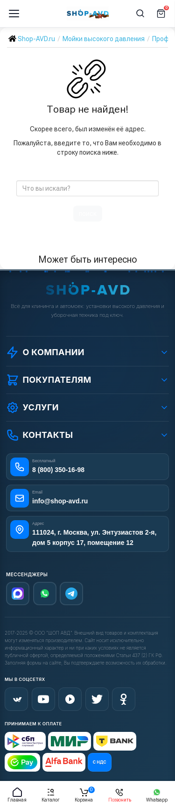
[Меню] (14, 13)
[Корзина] (161, 13)
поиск (88, 213)
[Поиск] (140, 13)
